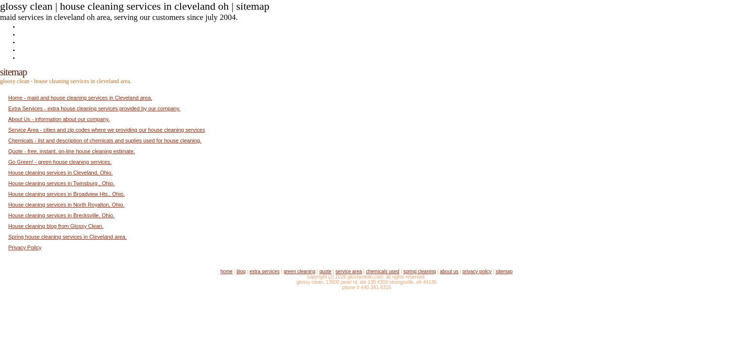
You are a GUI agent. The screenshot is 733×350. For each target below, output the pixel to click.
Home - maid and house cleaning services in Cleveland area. (80, 98)
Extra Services (38, 33)
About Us (30, 57)
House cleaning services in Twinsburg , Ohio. (61, 183)
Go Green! (32, 41)
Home (26, 26)
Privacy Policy (24, 247)
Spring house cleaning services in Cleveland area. (67, 237)
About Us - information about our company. (59, 119)
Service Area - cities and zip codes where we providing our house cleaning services (106, 130)
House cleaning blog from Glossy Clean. (55, 226)
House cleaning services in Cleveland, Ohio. (60, 172)
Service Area (348, 271)
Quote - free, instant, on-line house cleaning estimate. (71, 151)
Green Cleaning (299, 271)
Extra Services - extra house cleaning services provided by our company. (94, 108)
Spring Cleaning (419, 271)
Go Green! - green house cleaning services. (60, 162)
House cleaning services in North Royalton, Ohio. (66, 205)
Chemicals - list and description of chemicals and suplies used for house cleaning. (104, 140)
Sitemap (504, 271)
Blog (241, 271)
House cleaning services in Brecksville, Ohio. (61, 215)
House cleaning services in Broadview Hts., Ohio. (66, 194)
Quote (26, 49)
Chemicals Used (383, 271)
